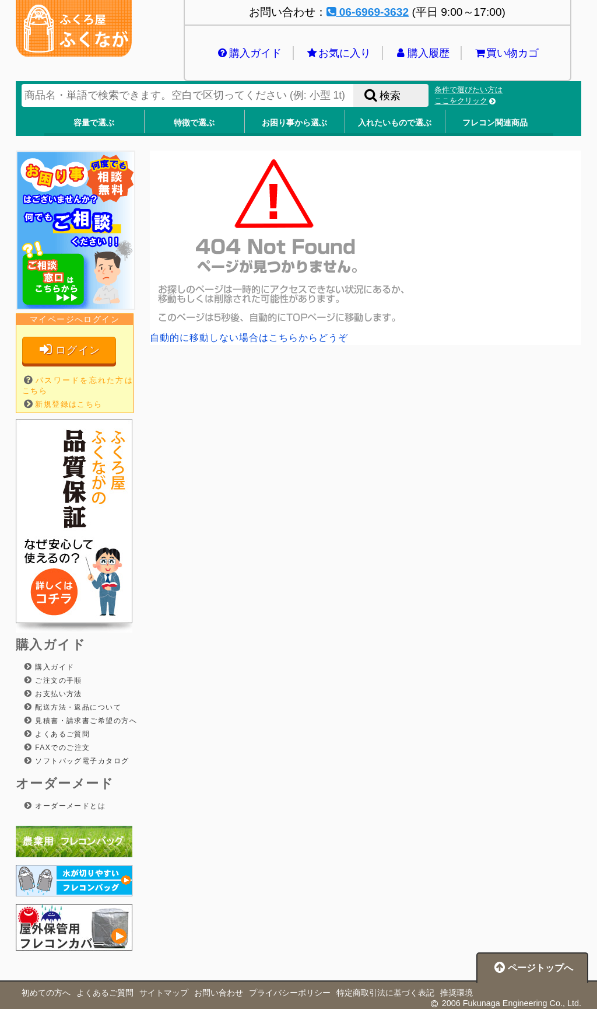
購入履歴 (421, 53)
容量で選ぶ (93, 122)
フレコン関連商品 (495, 122)
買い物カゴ (506, 53)
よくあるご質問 (61, 734)
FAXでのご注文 (61, 747)
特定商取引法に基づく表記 (385, 992)
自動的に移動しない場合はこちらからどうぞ (249, 338)
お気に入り (338, 53)
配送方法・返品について (76, 707)
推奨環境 (456, 992)
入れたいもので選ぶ (394, 122)
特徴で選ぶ (194, 122)
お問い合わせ (218, 992)
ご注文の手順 (57, 680)
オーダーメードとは (69, 806)
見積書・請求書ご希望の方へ (84, 721)
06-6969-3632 (367, 12)
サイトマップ (163, 992)
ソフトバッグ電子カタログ (80, 761)
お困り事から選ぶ (294, 122)
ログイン (69, 350)
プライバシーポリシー (290, 992)
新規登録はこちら (69, 404)
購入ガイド (249, 53)
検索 (381, 96)
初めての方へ (46, 992)
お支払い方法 (57, 694)
